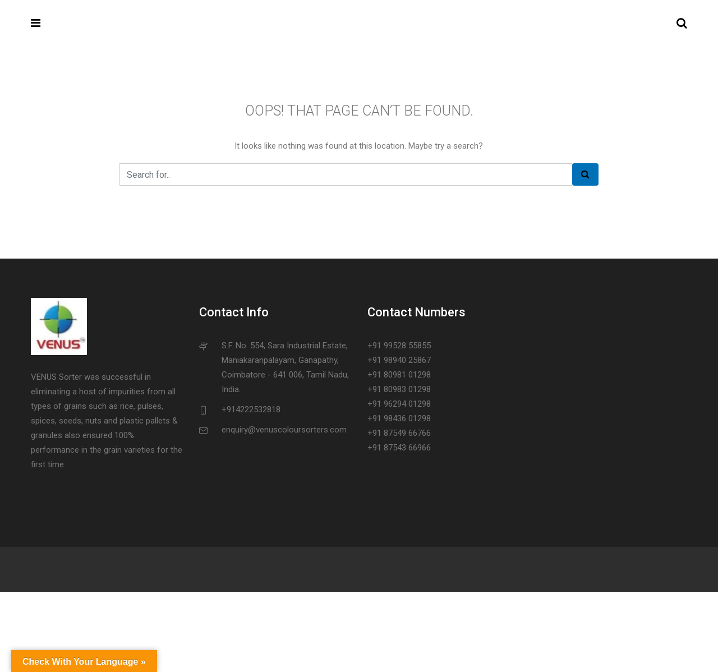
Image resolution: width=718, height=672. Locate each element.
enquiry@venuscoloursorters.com (284, 430)
